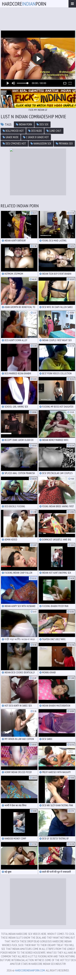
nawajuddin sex (41, 143)
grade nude (11, 137)
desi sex (42, 124)
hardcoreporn (24, 3)
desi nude (35, 131)
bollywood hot (13, 131)
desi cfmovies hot (14, 143)
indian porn (24, 124)
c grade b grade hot (36, 137)
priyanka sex (64, 143)
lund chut (53, 131)
